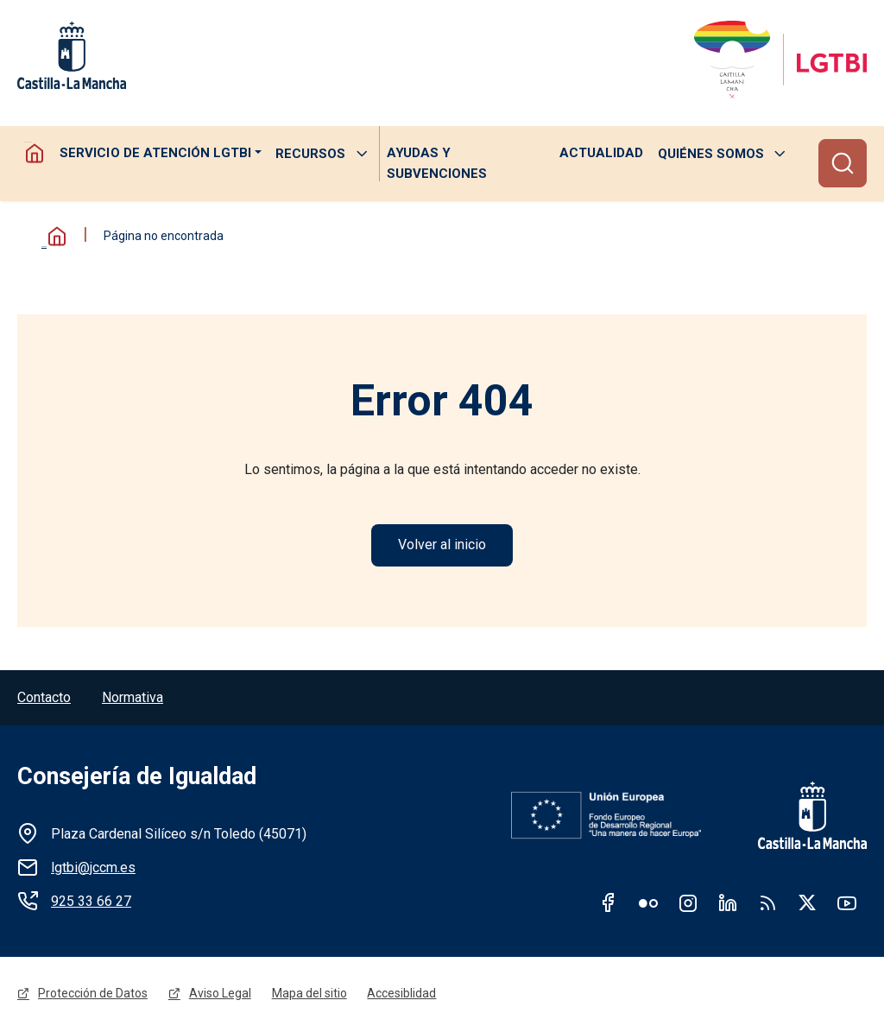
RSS (767, 903)
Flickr (648, 903)
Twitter (807, 903)
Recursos (310, 153)
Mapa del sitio (309, 995)
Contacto (44, 698)
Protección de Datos (93, 995)
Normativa (132, 698)
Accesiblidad (402, 995)
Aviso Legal (220, 995)
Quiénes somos (711, 153)
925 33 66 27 (91, 902)
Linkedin (728, 903)
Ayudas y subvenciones (436, 164)
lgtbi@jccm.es (93, 868)
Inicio (51, 237)
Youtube (847, 903)
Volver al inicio (442, 545)
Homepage (35, 153)
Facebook (608, 903)
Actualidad (601, 153)
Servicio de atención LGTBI (155, 153)
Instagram (688, 903)
